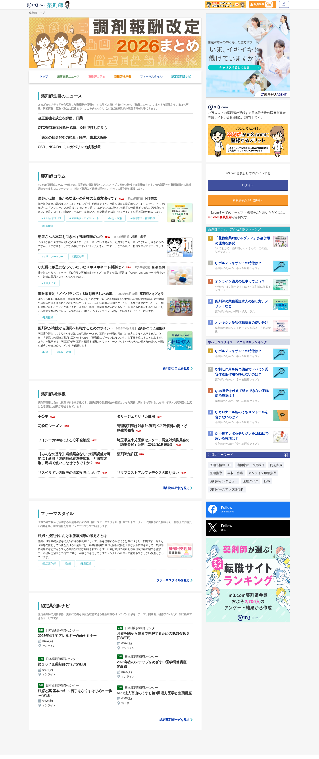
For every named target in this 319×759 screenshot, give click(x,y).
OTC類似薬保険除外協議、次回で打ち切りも (72, 128)
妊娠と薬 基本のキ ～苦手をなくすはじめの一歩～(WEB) (75, 693)
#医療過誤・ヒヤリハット (84, 218)
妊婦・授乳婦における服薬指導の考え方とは (72, 536)
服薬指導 (216, 473)
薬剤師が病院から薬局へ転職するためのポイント (76, 328)
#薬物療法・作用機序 (143, 218)
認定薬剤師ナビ (181, 76)
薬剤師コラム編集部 (151, 328)
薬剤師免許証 (127, 454)
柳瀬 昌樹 (158, 267)
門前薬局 (276, 465)
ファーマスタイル (151, 76)
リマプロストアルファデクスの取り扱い (148, 473)
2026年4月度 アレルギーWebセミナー (67, 636)
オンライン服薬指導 (262, 473)
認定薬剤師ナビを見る (175, 720)
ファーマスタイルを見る (173, 580)
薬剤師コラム (96, 76)
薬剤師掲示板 (122, 76)
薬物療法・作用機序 (251, 465)
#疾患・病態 (115, 218)
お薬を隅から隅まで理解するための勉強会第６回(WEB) (153, 636)
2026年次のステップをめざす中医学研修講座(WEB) (151, 664)
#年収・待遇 (64, 352)
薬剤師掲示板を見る (176, 488)
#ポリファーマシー (52, 256)
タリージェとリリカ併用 (136, 416)
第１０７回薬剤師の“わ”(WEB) (62, 664)
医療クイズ (250, 481)
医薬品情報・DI (220, 465)
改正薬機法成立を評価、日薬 (60, 118)
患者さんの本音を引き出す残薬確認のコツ (71, 237)
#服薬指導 (47, 226)
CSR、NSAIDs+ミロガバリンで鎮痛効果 (69, 147)
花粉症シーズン (50, 426)
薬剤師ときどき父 (152, 294)
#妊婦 (67, 563)
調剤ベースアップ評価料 (227, 489)
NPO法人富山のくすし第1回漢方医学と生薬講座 (154, 693)
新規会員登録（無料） (248, 200)
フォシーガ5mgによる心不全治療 (64, 440)
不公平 (43, 416)
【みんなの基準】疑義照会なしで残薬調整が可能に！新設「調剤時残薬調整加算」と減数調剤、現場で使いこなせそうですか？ (74, 458)
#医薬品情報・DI (51, 218)
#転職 (45, 352)
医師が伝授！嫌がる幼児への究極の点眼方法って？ (78, 198)
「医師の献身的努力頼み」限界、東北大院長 (72, 137)
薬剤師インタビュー (224, 481)
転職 (267, 481)
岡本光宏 (151, 198)
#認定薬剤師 (49, 563)
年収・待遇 (235, 473)
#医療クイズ (49, 283)
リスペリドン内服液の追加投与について (69, 473)
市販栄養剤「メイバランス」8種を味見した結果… (77, 294)
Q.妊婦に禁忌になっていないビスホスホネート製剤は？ (81, 267)
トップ (44, 76)
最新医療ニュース (68, 76)
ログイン (284, 4)
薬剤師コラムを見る (176, 368)
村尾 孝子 (138, 237)
